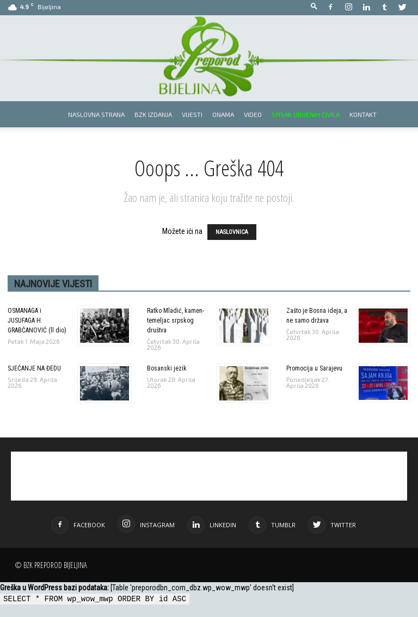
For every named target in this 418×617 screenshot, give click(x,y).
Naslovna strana (96, 114)
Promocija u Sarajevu (314, 368)
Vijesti (192, 114)
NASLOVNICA (232, 232)
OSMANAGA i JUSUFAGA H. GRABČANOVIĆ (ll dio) (37, 320)
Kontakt (363, 114)
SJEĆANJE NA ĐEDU (34, 368)
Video (253, 114)
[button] (314, 6)
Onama (223, 114)
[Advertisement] (209, 476)
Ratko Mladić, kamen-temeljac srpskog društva (175, 320)
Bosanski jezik (167, 368)
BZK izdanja (153, 114)
